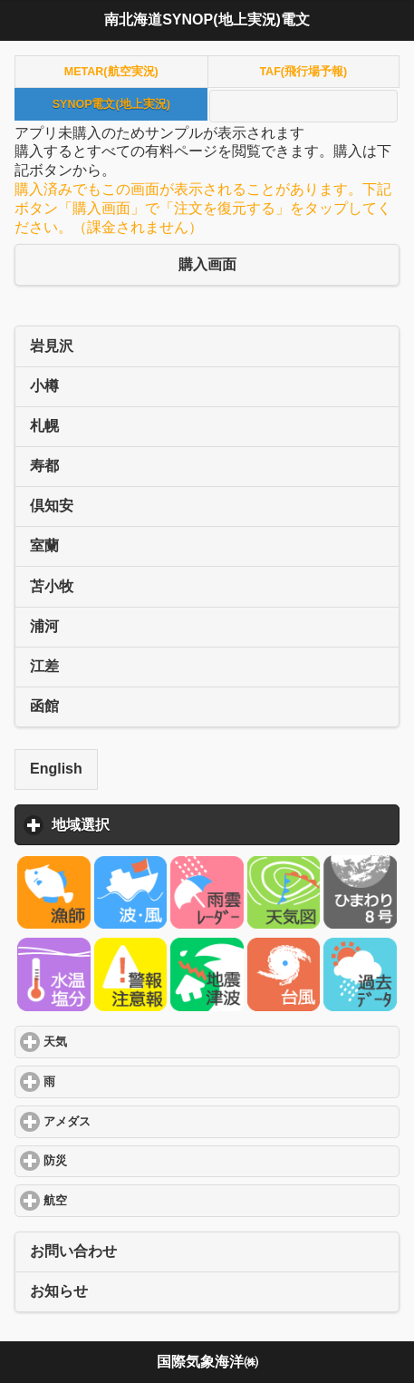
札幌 (44, 425)
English (56, 768)
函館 (44, 706)
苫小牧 (51, 586)
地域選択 (165, 824)
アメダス (133, 1121)
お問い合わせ (73, 1251)
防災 (121, 1160)
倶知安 (51, 505)
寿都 (44, 465)
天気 (121, 1041)
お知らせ (59, 1291)
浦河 (44, 626)
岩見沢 (51, 346)
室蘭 (44, 545)
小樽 (44, 386)
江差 (44, 666)
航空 (121, 1200)
